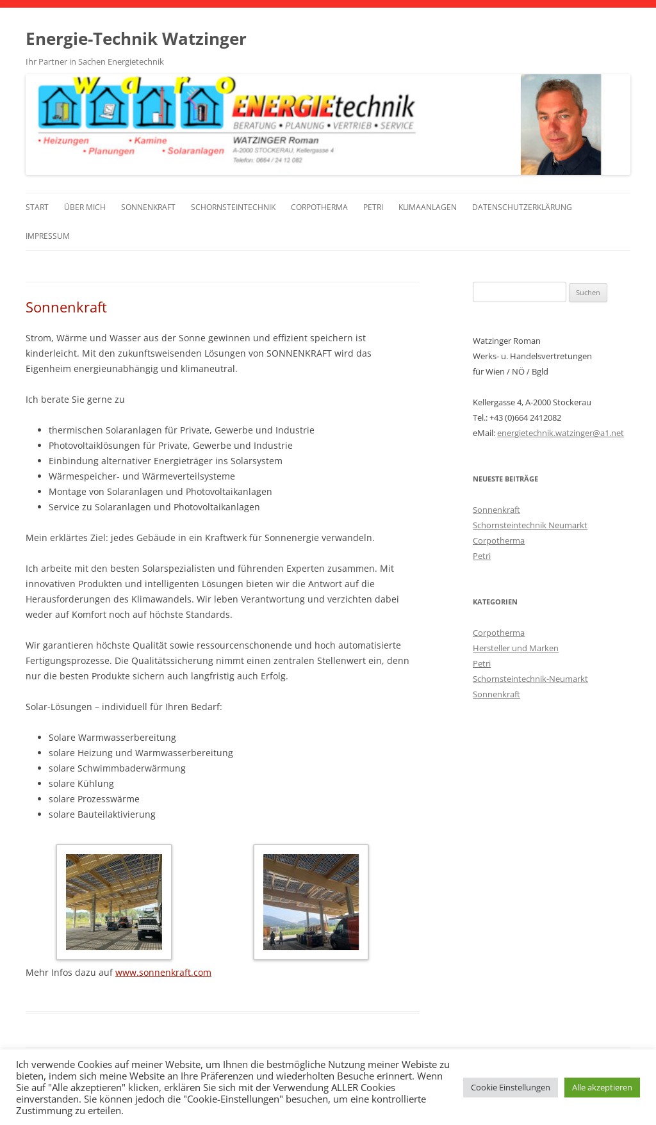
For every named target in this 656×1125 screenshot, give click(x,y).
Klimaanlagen (427, 207)
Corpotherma (319, 207)
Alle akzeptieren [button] (602, 1087)
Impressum (48, 236)
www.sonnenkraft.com (163, 972)
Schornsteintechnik (233, 207)
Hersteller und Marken (516, 648)
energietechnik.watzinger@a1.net (560, 433)
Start (37, 207)
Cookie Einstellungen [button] (510, 1087)
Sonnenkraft (148, 207)
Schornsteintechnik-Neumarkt (530, 678)
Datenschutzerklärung (522, 207)
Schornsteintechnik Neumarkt (530, 525)
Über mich (85, 207)
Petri (373, 207)
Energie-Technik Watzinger (136, 38)
